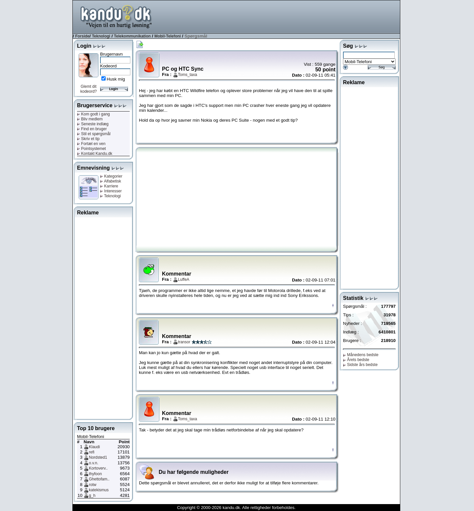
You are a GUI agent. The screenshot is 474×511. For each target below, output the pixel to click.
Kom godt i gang (93, 114)
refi (91, 452)
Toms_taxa (187, 74)
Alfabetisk (110, 181)
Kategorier (111, 176)
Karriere (109, 186)
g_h (92, 495)
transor (184, 342)
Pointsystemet (91, 148)
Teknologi (101, 36)
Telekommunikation (132, 36)
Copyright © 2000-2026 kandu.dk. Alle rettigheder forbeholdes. (236, 507)
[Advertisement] (280, 16)
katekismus (99, 490)
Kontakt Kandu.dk (94, 153)
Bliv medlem (90, 119)
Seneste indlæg (93, 124)
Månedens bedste (361, 355)
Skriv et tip (88, 138)
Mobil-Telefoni (167, 36)
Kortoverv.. (98, 468)
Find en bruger (92, 129)
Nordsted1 (98, 457)
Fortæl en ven (91, 143)
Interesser (111, 191)
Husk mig (116, 79)
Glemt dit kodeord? (88, 89)
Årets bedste (356, 359)
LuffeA (183, 279)
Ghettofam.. (99, 479)
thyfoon (95, 474)
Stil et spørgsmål (94, 134)
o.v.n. (93, 463)
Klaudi (94, 447)
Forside (82, 36)
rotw (92, 484)
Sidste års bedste (360, 364)
